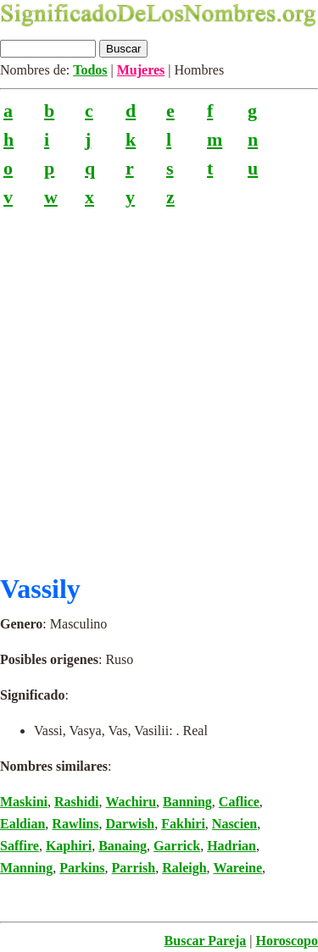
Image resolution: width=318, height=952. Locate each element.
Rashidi (76, 801)
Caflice (239, 801)
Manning (26, 868)
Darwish (129, 823)
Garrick (176, 846)
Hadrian (231, 846)
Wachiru (130, 801)
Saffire (19, 846)
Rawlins (75, 823)
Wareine (238, 868)
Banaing (122, 846)
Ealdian (22, 823)
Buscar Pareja (206, 940)
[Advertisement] (159, 384)
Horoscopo (287, 940)
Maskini (23, 801)
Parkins (81, 868)
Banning (187, 801)
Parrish (134, 868)
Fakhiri (183, 823)
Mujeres (141, 70)
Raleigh (184, 868)
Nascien (234, 823)
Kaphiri (69, 846)
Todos (90, 70)
